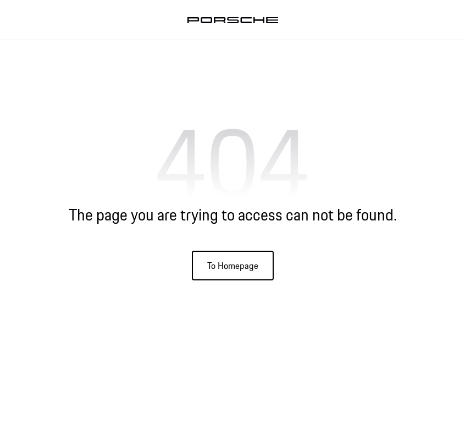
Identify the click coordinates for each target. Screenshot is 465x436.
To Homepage (232, 265)
